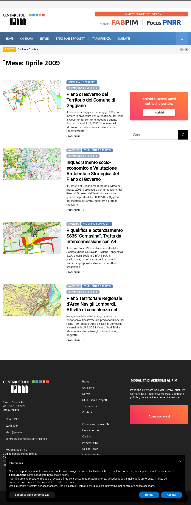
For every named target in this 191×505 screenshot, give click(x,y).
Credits (86, 436)
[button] (182, 49)
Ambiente (73, 150)
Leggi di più (75, 136)
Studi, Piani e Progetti (70, 38)
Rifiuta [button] (149, 494)
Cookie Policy (90, 448)
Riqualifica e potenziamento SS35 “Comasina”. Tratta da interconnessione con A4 (94, 236)
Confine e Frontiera (28, 49)
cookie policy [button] (60, 474)
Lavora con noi (90, 430)
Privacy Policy (90, 442)
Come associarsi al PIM (95, 424)
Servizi (44, 38)
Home (9, 38)
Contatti (123, 38)
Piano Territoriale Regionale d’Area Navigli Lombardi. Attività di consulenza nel (94, 304)
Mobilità (73, 224)
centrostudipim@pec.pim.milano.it (26, 438)
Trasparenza (101, 38)
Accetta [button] (171, 494)
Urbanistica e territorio (83, 88)
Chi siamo (26, 38)
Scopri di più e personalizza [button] (32, 494)
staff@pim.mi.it (15, 432)
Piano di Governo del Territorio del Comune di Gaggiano (90, 100)
